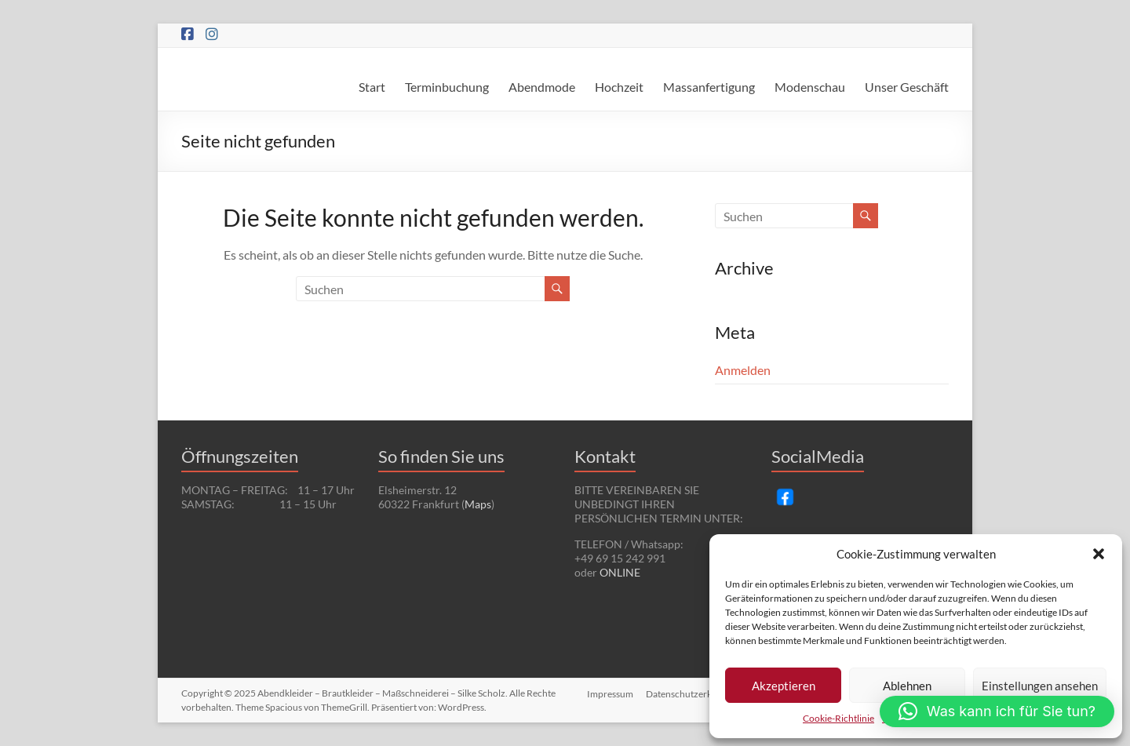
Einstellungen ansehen (1040, 686)
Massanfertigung (709, 86)
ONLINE (620, 572)
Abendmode (541, 86)
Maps (478, 504)
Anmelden (743, 369)
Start (372, 86)
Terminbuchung (447, 86)
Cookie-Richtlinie (838, 718)
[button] (1098, 554)
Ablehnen (907, 686)
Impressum (609, 693)
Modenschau (810, 86)
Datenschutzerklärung (691, 693)
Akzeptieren (783, 686)
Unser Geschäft (907, 86)
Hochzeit (619, 86)
